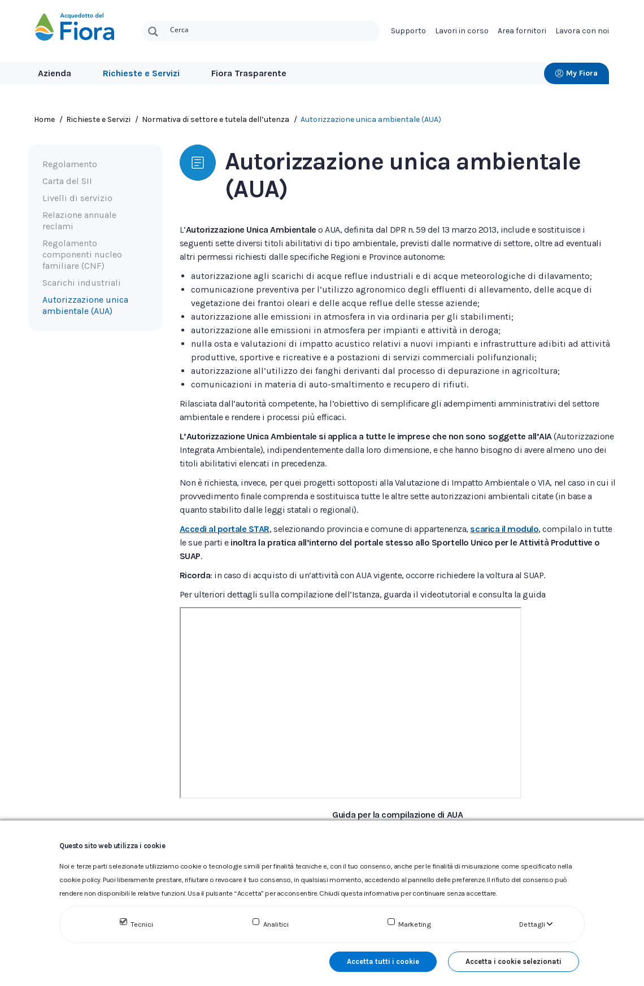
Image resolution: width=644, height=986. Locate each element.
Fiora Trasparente (248, 73)
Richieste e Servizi (141, 73)
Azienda (54, 73)
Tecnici (141, 924)
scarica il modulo (504, 528)
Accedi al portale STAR (224, 528)
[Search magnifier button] (153, 32)
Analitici (276, 924)
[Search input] (272, 28)
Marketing (414, 924)
